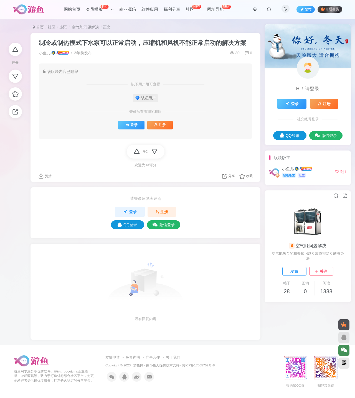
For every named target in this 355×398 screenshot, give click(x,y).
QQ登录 (127, 225)
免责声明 (133, 357)
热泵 (63, 27)
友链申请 (112, 357)
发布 (294, 271)
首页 (38, 27)
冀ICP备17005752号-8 (198, 365)
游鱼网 (138, 365)
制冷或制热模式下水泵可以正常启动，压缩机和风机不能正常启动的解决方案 (142, 42)
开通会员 (330, 9)
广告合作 (153, 357)
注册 (160, 125)
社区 (51, 27)
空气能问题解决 (85, 27)
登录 (131, 125)
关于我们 (173, 357)
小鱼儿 (44, 53)
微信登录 (164, 225)
